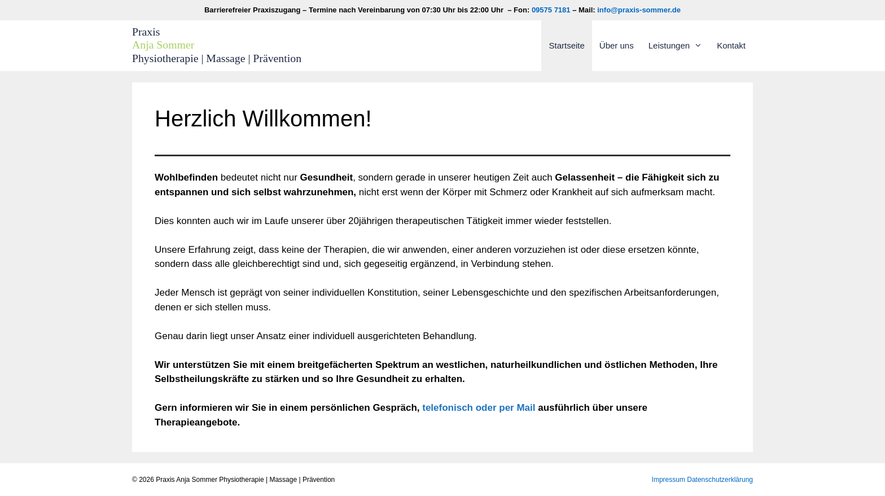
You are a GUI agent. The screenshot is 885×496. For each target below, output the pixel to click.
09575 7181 (551, 10)
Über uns (616, 45)
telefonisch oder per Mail (478, 407)
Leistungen (679, 45)
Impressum (668, 480)
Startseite (566, 45)
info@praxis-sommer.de (639, 10)
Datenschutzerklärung (720, 480)
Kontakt (731, 45)
